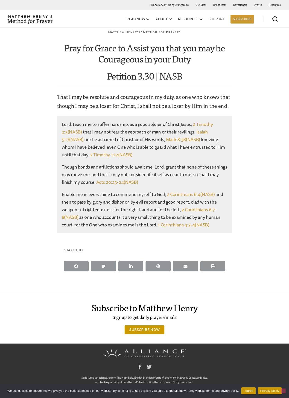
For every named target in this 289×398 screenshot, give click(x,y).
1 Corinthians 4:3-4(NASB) (183, 224)
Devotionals (240, 5)
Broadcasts (219, 5)
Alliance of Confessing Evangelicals (169, 5)
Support (217, 19)
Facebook (139, 368)
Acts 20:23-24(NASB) (117, 182)
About (161, 19)
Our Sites (201, 5)
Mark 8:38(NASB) (183, 139)
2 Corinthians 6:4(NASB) (191, 194)
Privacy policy (269, 390)
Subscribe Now (144, 330)
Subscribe (242, 19)
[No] (283, 391)
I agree (248, 390)
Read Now (135, 19)
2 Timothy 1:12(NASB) (111, 154)
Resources (274, 5)
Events (258, 5)
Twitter (149, 368)
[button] (76, 266)
